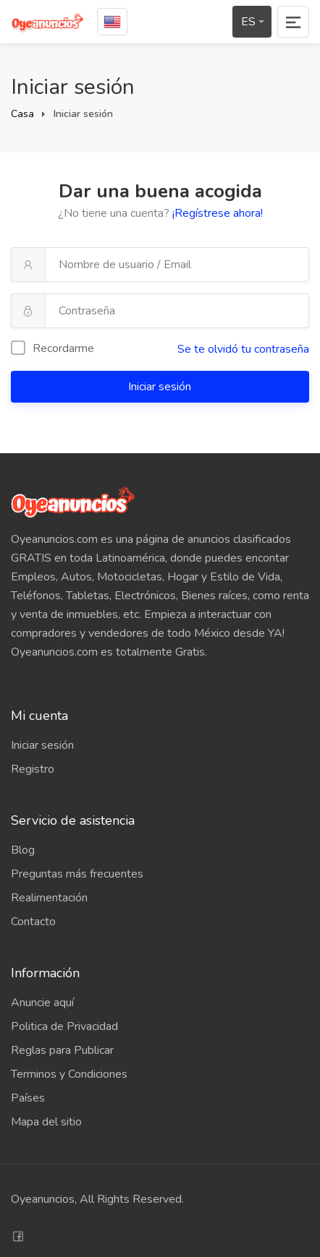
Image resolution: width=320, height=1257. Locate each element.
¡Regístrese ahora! (217, 213)
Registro (32, 769)
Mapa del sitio (46, 1122)
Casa (22, 114)
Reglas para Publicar (62, 1050)
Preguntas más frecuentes (77, 874)
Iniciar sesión (161, 387)
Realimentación (49, 898)
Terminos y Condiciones (69, 1074)
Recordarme (52, 348)
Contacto (33, 922)
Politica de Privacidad (64, 1026)
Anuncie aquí (42, 1003)
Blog (23, 850)
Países (28, 1098)
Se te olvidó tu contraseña (243, 349)
